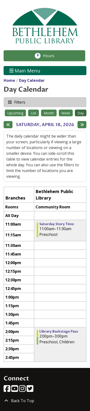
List (33, 113)
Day (81, 113)
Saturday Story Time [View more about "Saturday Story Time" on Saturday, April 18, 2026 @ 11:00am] (56, 224)
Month (49, 113)
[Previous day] (8, 124)
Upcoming (15, 113)
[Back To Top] (45, 401)
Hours (51, 56)
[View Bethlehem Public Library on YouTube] (15, 390)
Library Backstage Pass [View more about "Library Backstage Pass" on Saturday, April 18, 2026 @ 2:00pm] (58, 331)
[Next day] (82, 124)
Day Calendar (32, 80)
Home (9, 80)
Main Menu (25, 70)
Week (65, 113)
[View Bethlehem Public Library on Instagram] (23, 390)
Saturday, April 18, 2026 (45, 125)
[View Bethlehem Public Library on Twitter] (30, 390)
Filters (19, 102)
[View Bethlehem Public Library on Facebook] (7, 390)
